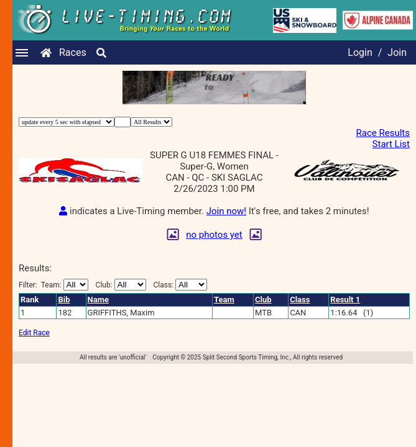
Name (98, 299)
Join (397, 52)
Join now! (226, 211)
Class (300, 299)
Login (360, 52)
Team (224, 299)
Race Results (383, 132)
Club (263, 299)
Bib (64, 299)
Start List (391, 144)
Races (72, 52)
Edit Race (34, 332)
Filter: (53, 285)
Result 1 (345, 299)
